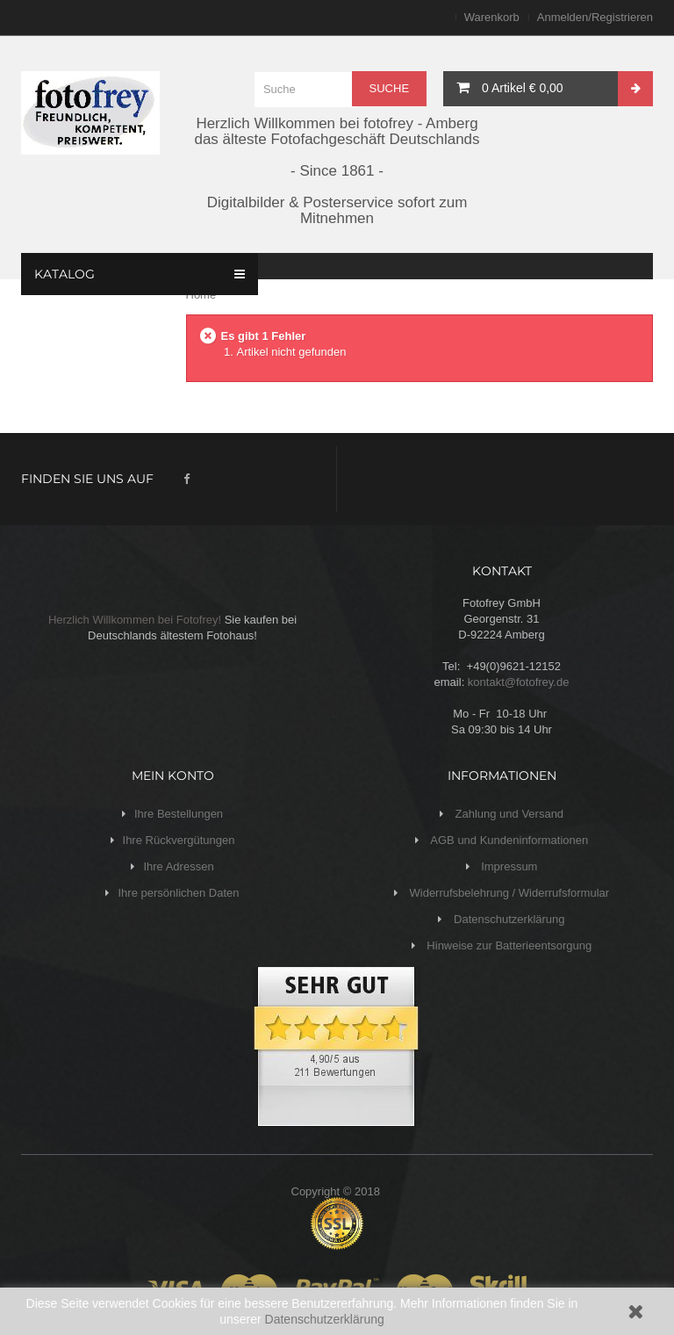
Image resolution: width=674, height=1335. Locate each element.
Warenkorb (492, 17)
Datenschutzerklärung (324, 1319)
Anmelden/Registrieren (595, 17)
